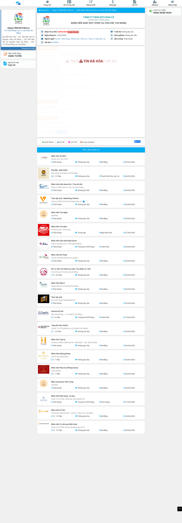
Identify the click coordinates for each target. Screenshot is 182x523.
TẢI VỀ (60, 142)
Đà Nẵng (55, 42)
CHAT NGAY (48, 142)
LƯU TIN (72, 142)
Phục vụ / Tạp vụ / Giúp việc (91, 39)
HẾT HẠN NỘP (73, 32)
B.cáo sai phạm (87, 142)
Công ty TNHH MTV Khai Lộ (63, 10)
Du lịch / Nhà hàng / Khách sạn (67, 39)
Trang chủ (44, 10)
